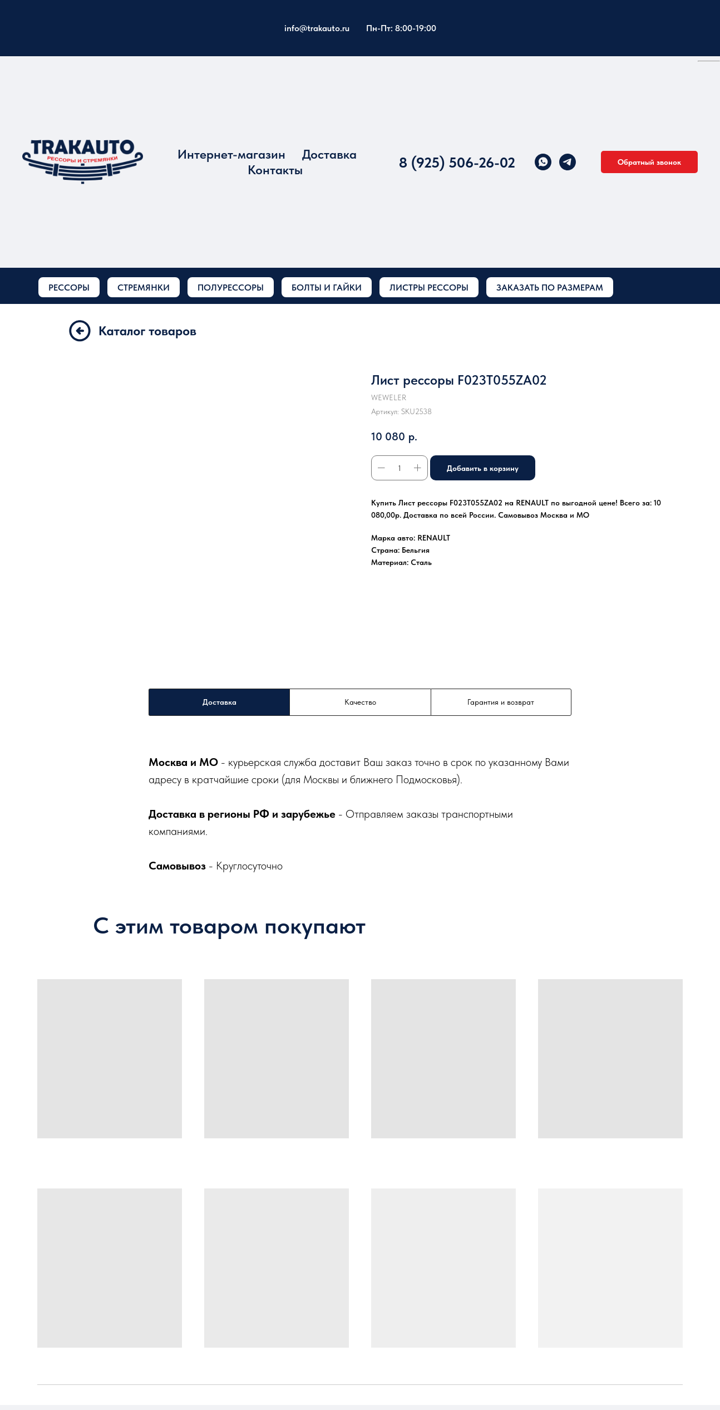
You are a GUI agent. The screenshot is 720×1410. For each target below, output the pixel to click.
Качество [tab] (360, 701)
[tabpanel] (360, 814)
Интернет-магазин (231, 154)
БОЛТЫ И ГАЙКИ (327, 287)
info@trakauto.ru (316, 28)
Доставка (329, 154)
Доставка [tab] (219, 701)
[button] (649, 162)
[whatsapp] (543, 162)
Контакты (275, 170)
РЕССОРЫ (69, 287)
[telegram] (567, 162)
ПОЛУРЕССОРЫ (231, 287)
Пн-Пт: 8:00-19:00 (401, 28)
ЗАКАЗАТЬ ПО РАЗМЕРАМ (549, 287)
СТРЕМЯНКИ (143, 287)
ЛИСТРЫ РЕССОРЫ (429, 287)
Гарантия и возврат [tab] (500, 701)
